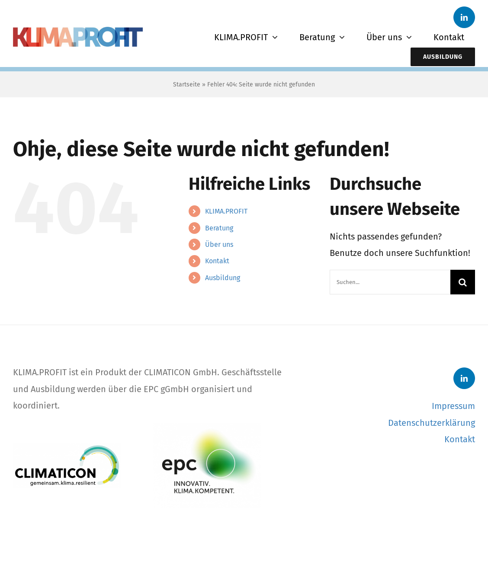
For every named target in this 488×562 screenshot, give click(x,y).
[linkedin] (464, 17)
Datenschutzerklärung (431, 423)
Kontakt (217, 261)
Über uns (219, 244)
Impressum (453, 406)
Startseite (186, 84)
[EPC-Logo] (207, 427)
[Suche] (462, 282)
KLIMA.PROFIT (226, 211)
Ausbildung (222, 278)
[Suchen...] (390, 282)
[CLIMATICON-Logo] (67, 447)
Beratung (219, 228)
